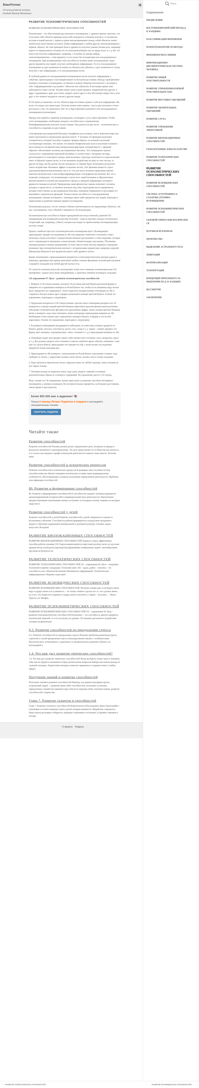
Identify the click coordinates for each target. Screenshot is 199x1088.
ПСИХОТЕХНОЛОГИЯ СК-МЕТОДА (164, 47)
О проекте (67, 727)
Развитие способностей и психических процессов (67, 465)
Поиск (170, 3)
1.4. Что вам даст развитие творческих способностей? (71, 653)
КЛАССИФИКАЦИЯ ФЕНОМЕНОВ (164, 39)
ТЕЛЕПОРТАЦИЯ (155, 270)
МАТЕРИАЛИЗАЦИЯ (157, 262)
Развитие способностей (47, 441)
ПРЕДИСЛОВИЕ (154, 20)
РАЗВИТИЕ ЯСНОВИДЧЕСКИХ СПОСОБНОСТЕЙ (69, 582)
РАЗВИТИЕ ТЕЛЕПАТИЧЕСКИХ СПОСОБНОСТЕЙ (70, 559)
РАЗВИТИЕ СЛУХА (156, 119)
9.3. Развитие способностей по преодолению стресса (70, 630)
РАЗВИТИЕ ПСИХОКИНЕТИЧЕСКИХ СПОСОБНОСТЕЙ (74, 606)
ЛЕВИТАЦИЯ (153, 254)
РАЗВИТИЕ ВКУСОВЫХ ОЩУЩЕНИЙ (165, 100)
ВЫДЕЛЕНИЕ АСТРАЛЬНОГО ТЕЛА (164, 247)
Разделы (79, 727)
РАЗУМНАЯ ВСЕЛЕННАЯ (159, 231)
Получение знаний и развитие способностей (63, 677)
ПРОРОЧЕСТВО (154, 239)
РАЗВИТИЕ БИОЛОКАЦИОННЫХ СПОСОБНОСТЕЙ (71, 535)
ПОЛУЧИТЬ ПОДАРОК (46, 412)
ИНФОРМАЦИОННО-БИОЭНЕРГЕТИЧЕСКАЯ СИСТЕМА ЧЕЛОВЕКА (164, 66)
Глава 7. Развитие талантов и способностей (62, 700)
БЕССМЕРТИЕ (153, 289)
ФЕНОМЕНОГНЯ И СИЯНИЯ (161, 55)
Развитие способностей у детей (53, 512)
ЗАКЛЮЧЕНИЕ (154, 297)
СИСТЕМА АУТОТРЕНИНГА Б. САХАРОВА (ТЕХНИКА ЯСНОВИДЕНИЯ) (162, 197)
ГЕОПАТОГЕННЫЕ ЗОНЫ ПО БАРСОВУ (166, 149)
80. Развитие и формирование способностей (63, 488)
